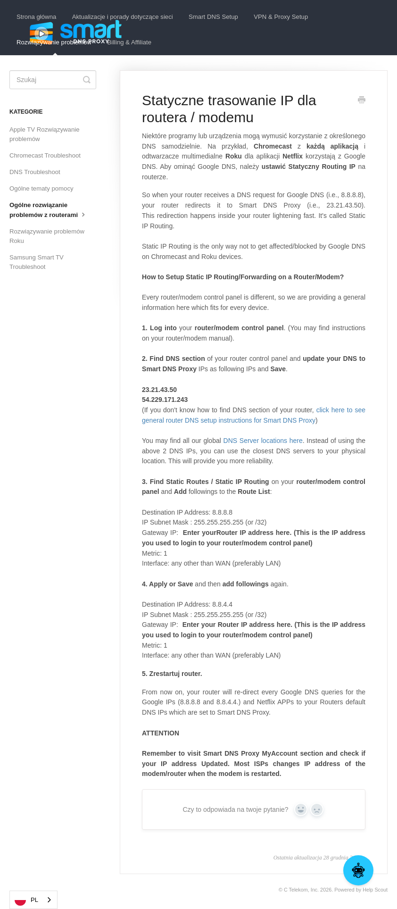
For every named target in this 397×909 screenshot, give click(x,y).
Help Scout (375, 889)
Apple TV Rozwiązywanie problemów (44, 134)
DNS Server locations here (263, 440)
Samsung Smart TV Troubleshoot (36, 262)
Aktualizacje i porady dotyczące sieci (122, 16)
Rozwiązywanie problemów (54, 47)
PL (26, 900)
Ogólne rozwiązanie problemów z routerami (48, 209)
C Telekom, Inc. (301, 889)
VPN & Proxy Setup (281, 16)
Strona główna (36, 16)
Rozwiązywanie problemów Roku (46, 236)
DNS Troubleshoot (34, 171)
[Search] (52, 79)
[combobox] (33, 900)
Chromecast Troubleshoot (45, 155)
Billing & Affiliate (129, 42)
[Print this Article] (361, 101)
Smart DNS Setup (213, 16)
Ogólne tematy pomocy (41, 188)
